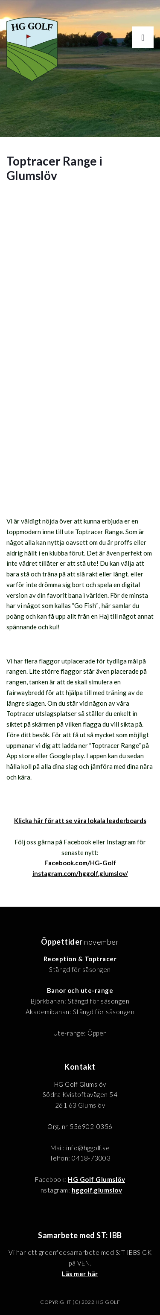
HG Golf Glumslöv (96, 1179)
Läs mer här (80, 1273)
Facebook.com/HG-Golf (80, 863)
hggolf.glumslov (97, 1190)
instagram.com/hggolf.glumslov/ (80, 873)
